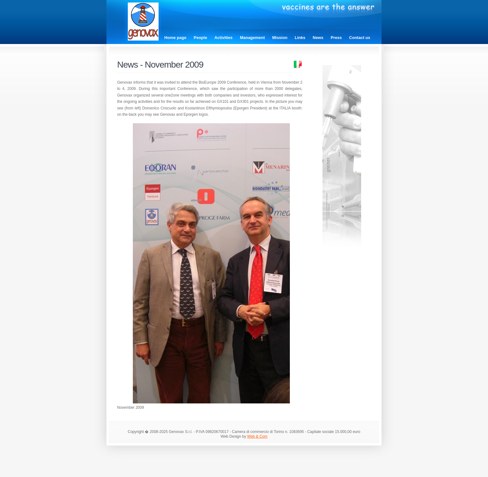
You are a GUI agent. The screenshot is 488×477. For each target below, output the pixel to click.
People (200, 37)
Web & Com (257, 436)
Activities (223, 37)
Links (300, 37)
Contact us (359, 37)
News (318, 37)
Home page (175, 37)
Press (336, 37)
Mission (279, 37)
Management (252, 37)
